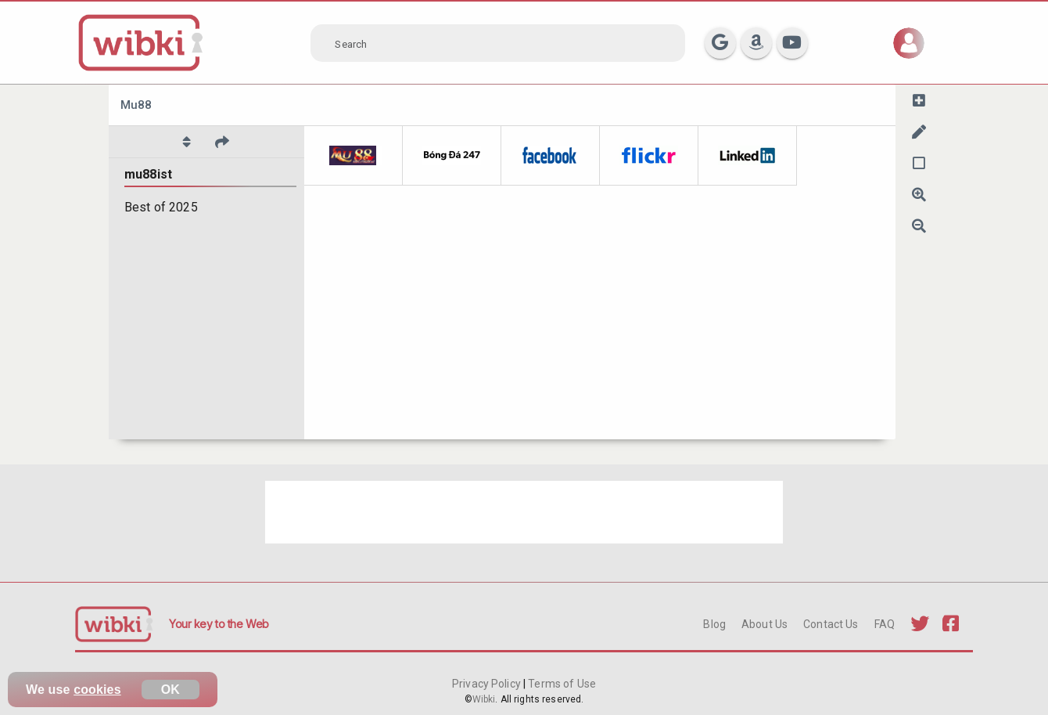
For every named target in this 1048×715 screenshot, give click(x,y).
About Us (764, 624)
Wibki (484, 699)
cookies (97, 689)
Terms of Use (561, 683)
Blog (714, 624)
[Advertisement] (524, 512)
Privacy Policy (487, 683)
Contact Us (830, 624)
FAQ (884, 624)
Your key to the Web (219, 623)
